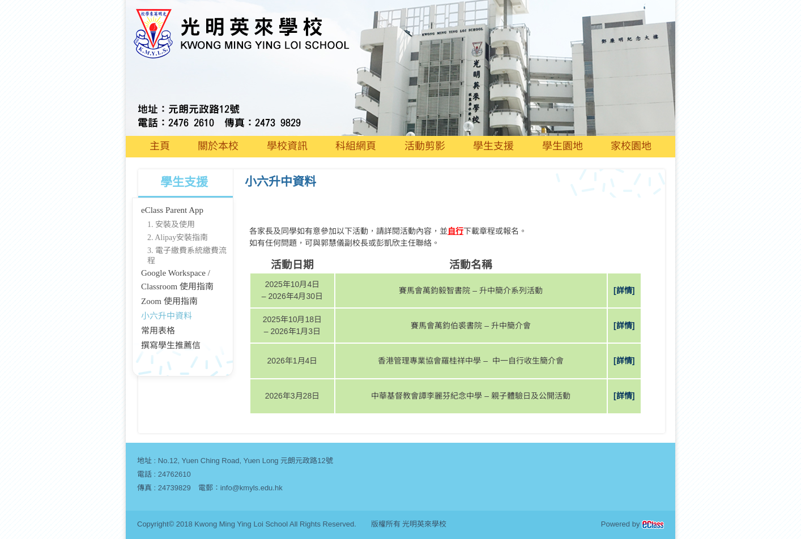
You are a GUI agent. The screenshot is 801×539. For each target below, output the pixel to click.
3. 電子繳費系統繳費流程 (187, 255)
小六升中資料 (166, 315)
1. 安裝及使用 (171, 224)
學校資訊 (287, 146)
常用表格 (158, 330)
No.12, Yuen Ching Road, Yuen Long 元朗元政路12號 (245, 460)
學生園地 (562, 146)
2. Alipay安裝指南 (177, 237)
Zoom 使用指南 (169, 301)
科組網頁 (355, 146)
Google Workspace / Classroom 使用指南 (177, 279)
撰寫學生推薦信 (171, 345)
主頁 (160, 146)
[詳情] (623, 290)
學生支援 (493, 146)
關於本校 (218, 146)
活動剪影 (424, 146)
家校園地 (631, 146)
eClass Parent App (172, 210)
